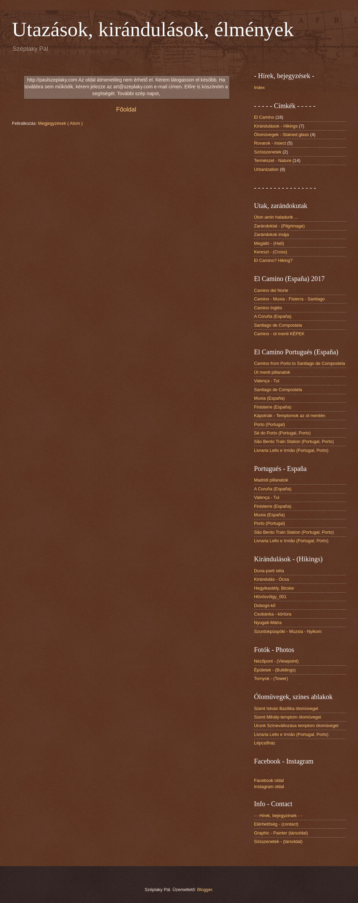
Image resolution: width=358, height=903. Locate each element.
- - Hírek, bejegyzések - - (278, 815)
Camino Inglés (268, 307)
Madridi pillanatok (271, 480)
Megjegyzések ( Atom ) (60, 123)
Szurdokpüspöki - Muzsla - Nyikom (288, 631)
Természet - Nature (272, 160)
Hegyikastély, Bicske (274, 588)
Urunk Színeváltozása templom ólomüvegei (296, 725)
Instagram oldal (269, 786)
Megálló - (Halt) (269, 243)
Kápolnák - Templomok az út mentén (289, 415)
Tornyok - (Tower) (271, 678)
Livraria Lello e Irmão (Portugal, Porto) (291, 450)
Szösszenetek (267, 151)
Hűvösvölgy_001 (270, 596)
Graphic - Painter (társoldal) (281, 832)
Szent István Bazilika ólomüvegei (286, 708)
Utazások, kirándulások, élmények (153, 29)
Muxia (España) (269, 398)
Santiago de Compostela (278, 325)
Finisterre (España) (272, 407)
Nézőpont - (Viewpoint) (276, 661)
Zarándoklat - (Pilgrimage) (279, 225)
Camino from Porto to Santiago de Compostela (299, 363)
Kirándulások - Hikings (276, 126)
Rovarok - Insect (270, 143)
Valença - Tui (266, 380)
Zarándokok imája (271, 234)
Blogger (204, 889)
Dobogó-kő (264, 605)
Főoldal (126, 109)
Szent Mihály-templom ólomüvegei (287, 717)
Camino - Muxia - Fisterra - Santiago (289, 298)
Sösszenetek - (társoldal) (278, 841)
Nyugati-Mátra (268, 622)
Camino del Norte (271, 290)
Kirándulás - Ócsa (271, 579)
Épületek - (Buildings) (275, 669)
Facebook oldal (269, 780)
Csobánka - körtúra (273, 614)
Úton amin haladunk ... (276, 217)
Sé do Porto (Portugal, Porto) (282, 432)
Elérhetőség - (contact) (276, 824)
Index (259, 87)
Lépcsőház (264, 742)
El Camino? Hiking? (273, 260)
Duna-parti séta (269, 570)
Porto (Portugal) (269, 424)
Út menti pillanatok (272, 372)
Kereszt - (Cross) (270, 251)
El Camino (264, 117)
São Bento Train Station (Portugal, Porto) (294, 441)
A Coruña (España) (273, 316)
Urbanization (266, 169)
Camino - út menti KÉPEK (279, 333)
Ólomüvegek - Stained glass (281, 134)
